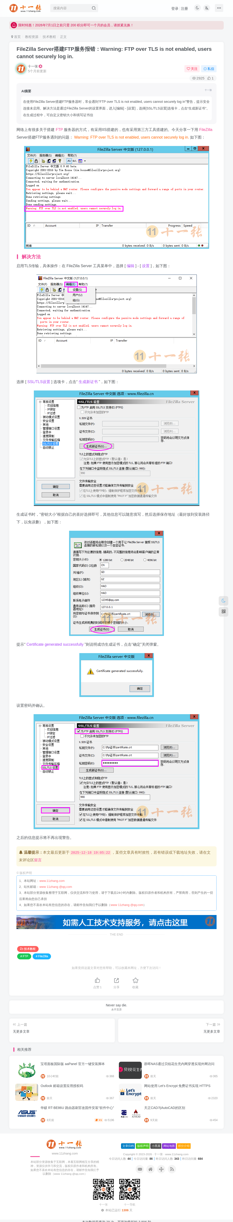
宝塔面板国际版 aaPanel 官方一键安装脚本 (73, 1064)
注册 (184, 8)
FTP (60, 130)
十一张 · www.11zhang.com (171, 1154)
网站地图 (169, 1146)
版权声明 (143, 1146)
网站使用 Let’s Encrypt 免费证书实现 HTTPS (177, 1086)
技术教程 (49, 37)
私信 (208, 69)
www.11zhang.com (52, 881)
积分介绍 (184, 1146)
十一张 (33, 66)
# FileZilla (42, 956)
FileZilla (205, 130)
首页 (16, 37)
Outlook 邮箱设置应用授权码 (62, 1086)
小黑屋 (156, 1146)
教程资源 (31, 37)
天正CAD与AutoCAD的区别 (164, 1108)
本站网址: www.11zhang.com (36, 22)
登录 (174, 8)
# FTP (24, 956)
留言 (38, 860)
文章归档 (128, 1146)
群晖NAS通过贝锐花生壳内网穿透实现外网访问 (179, 1064)
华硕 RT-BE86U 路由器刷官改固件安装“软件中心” (77, 1108)
